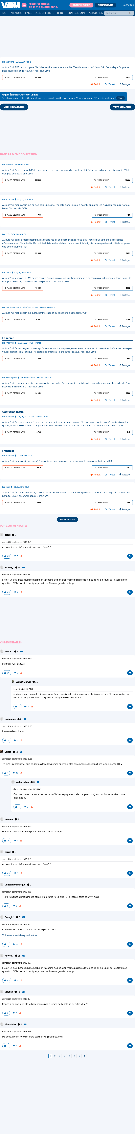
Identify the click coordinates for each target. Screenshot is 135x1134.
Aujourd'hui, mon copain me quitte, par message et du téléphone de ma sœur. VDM (44, 313)
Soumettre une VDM (81, 5)
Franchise (8, 451)
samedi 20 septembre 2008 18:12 (16, 892)
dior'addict (11, 1025)
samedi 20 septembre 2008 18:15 (16, 1032)
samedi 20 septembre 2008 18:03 (17, 726)
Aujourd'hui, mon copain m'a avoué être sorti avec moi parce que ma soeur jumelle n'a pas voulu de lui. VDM (57, 461)
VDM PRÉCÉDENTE (14, 107)
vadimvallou (22, 782)
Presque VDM (96, 13)
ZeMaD (9, 652)
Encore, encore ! (67, 519)
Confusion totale (13, 412)
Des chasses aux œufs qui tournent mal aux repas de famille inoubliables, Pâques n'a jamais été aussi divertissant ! (63, 97)
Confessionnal (76, 13)
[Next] (85, 1056)
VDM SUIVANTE (122, 107)
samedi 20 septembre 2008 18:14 (16, 999)
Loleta (8, 752)
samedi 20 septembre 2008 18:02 (17, 659)
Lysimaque (10, 719)
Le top (60, 13)
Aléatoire (16, 13)
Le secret (8, 338)
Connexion (128, 5)
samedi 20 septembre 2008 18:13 (16, 575)
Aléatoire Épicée (45, 13)
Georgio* (10, 917)
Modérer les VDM (105, 5)
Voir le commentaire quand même (19, 935)
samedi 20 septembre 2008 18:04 (17, 827)
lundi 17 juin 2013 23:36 (23, 689)
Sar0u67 (9, 992)
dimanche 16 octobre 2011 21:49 (27, 789)
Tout (4, 13)
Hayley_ (9, 568)
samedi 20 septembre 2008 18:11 (16, 542)
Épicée (28, 13)
